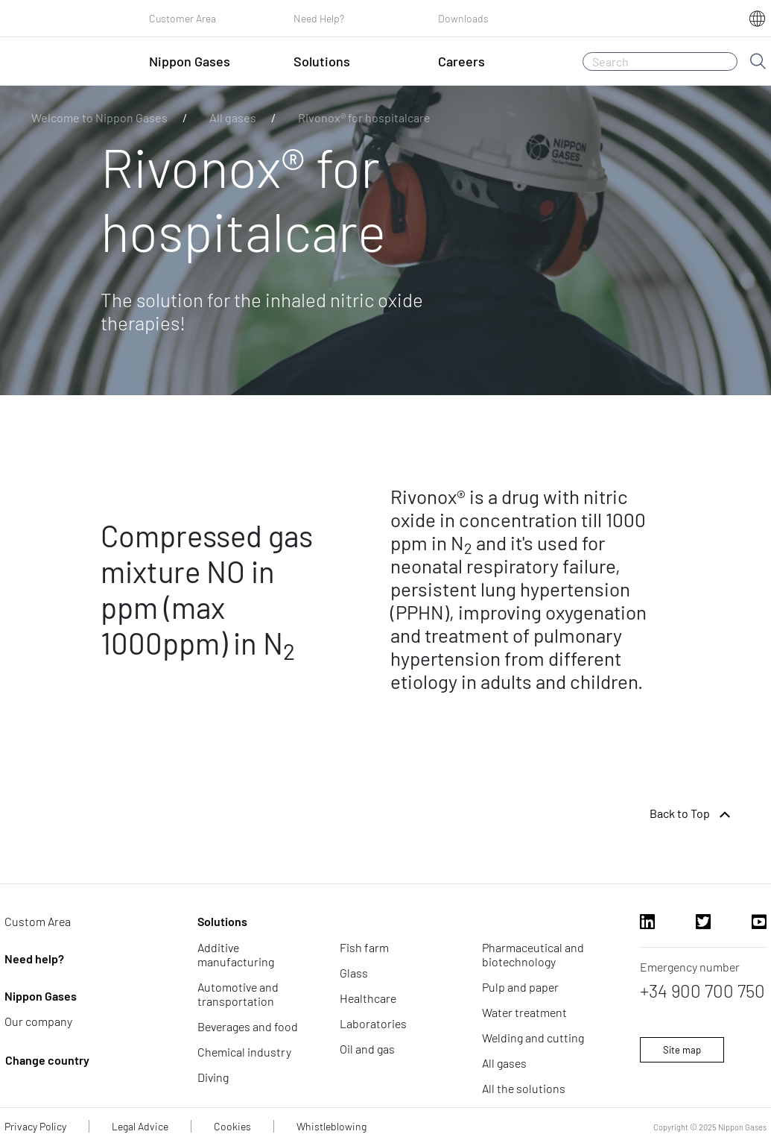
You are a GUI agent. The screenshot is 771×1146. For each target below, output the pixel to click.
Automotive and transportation (238, 994)
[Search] (660, 61)
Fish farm (364, 947)
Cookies (232, 1126)
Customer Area (182, 18)
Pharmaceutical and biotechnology (533, 954)
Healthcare (368, 998)
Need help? (34, 958)
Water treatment (524, 1012)
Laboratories (373, 1023)
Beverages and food (247, 1026)
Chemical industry (244, 1052)
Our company (38, 1021)
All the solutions (523, 1088)
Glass (354, 973)
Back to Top (692, 815)
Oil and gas (367, 1049)
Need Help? (319, 18)
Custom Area (37, 921)
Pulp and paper (520, 987)
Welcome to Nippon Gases (99, 117)
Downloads (463, 18)
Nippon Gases (40, 996)
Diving (213, 1077)
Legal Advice (140, 1126)
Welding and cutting (533, 1037)
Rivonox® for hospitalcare (364, 117)
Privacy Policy (35, 1126)
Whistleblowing (331, 1126)
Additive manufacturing (235, 954)
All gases (232, 117)
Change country (47, 1060)
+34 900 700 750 (702, 990)
